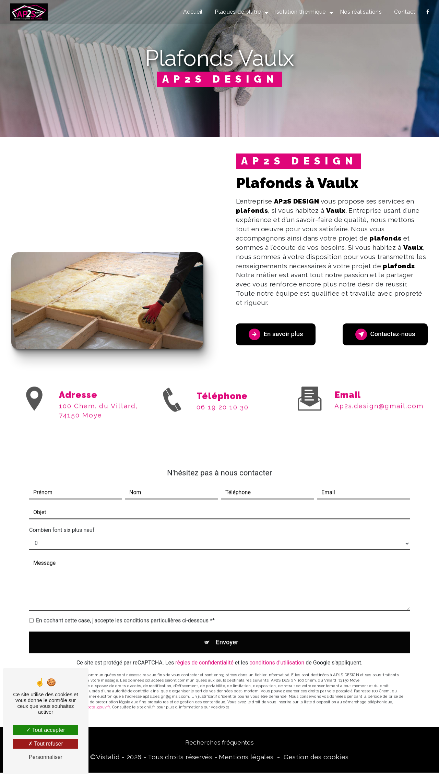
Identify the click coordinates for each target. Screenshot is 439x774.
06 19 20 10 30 (223, 415)
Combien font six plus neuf (61, 521)
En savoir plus (278, 334)
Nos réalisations (360, 12)
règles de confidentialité (204, 655)
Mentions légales (246, 758)
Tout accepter (45, 730)
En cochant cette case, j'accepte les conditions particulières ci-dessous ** (125, 612)
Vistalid (108, 758)
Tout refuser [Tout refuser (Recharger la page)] (45, 744)
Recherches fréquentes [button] (219, 743)
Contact (404, 12)
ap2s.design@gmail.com (379, 397)
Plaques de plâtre (237, 12)
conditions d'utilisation (276, 655)
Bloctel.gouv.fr (97, 700)
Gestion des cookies (316, 758)
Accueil (192, 12)
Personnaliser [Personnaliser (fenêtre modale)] (45, 757)
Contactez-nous (383, 334)
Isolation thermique (299, 12)
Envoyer (227, 634)
